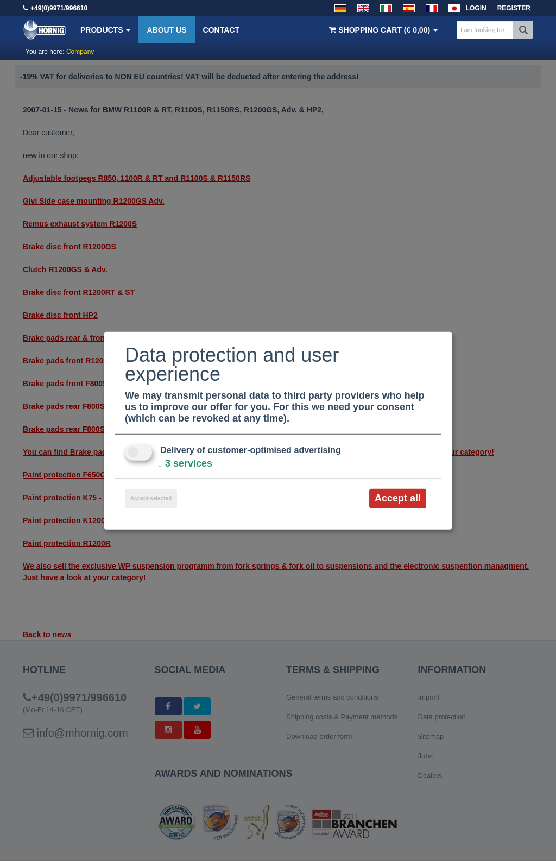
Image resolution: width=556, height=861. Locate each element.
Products (105, 30)
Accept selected (151, 498)
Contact (221, 30)
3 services (184, 463)
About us (166, 30)
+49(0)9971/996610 (58, 8)
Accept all (398, 498)
